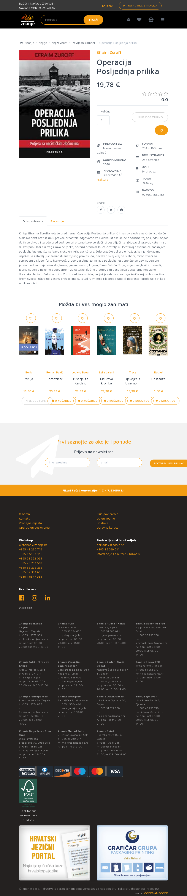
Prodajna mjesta (30, 523)
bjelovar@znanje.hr (151, 712)
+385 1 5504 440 (31, 554)
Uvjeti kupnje (106, 518)
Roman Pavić (54, 372)
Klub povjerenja (107, 514)
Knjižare (107, 6)
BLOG (23, 3)
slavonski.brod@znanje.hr (151, 643)
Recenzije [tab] (57, 221)
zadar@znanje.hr (111, 681)
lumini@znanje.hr (72, 681)
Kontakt (24, 518)
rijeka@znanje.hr (111, 635)
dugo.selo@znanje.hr (36, 750)
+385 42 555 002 (70, 677)
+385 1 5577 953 (30, 576)
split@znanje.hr (32, 677)
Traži (93, 20)
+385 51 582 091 (30, 558)
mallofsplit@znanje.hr (75, 742)
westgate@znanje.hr (74, 708)
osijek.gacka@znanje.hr (111, 715)
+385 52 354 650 (31, 572)
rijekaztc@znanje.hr (151, 673)
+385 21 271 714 (31, 673)
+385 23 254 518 (30, 563)
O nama (24, 514)
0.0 (155, 96)
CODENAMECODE (156, 893)
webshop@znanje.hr (33, 545)
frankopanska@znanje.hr (34, 712)
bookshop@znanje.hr (36, 639)
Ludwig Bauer (81, 372)
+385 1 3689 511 (108, 549)
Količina (105, 111)
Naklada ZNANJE (41, 3)
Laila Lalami (106, 372)
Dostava (102, 523)
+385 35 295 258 (30, 567)
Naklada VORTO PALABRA (37, 8)
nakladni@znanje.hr (110, 545)
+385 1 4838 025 (32, 746)
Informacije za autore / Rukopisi (118, 554)
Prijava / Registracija (140, 5)
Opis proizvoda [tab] (33, 221)
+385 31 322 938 (109, 708)
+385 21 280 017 (70, 738)
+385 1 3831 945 (109, 742)
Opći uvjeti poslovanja (34, 527)
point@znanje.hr (111, 746)
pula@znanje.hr (71, 635)
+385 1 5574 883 (32, 704)
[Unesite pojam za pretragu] (72, 20)
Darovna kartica (108, 527)
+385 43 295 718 (30, 549)
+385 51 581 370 (148, 669)
